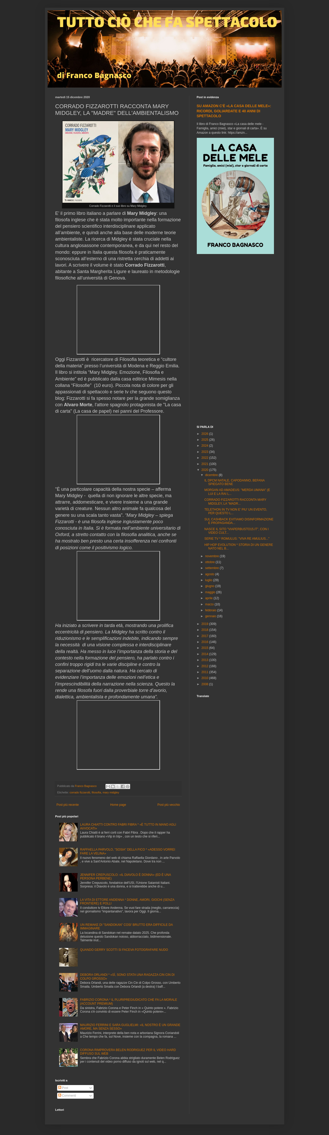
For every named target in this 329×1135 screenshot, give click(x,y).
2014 (205, 654)
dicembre (212, 475)
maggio (210, 592)
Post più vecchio (168, 805)
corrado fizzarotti (80, 792)
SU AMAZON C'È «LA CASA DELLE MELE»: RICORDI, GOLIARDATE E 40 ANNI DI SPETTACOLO (234, 111)
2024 (205, 445)
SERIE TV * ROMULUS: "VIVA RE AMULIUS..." (236, 538)
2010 (205, 678)
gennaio (211, 616)
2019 (205, 624)
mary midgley (111, 792)
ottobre (210, 562)
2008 (205, 684)
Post (63, 1088)
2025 (205, 440)
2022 (205, 458)
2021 (205, 464)
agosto (210, 574)
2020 (205, 470)
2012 (205, 666)
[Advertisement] (235, 340)
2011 (205, 672)
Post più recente (68, 805)
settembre (212, 568)
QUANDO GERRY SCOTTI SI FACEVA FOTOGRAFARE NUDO (124, 950)
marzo (210, 604)
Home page (118, 805)
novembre (212, 556)
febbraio (211, 610)
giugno (210, 586)
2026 (205, 434)
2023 (205, 452)
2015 (205, 648)
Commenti (67, 1095)
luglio (209, 580)
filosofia (96, 792)
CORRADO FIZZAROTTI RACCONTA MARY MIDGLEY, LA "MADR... (235, 501)
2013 (205, 660)
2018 (205, 630)
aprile (209, 598)
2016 (205, 642)
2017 (205, 636)
